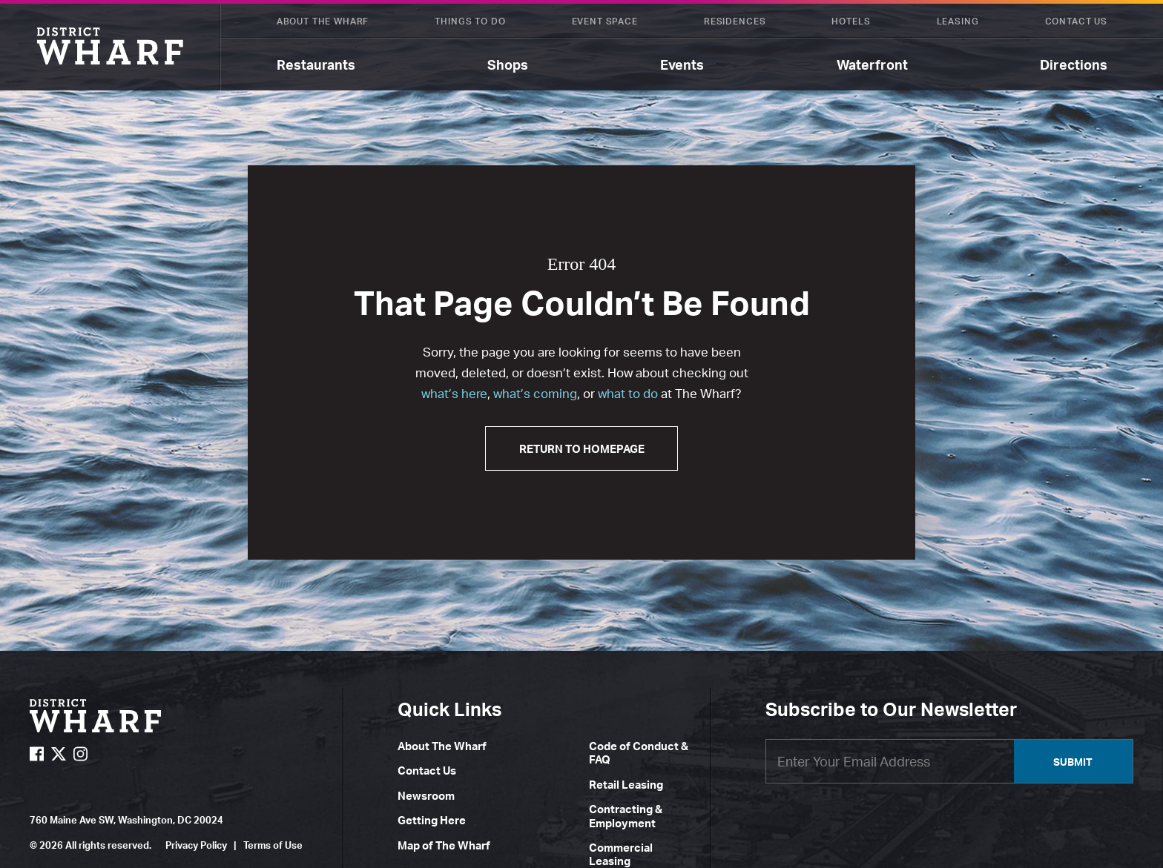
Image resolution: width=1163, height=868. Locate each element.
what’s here (454, 393)
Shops (507, 64)
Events (682, 64)
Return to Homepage (582, 449)
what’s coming (535, 393)
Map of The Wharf (444, 845)
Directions (1073, 64)
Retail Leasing (626, 785)
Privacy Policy (196, 845)
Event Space (605, 21)
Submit (1073, 761)
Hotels (850, 21)
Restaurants (316, 64)
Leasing (958, 21)
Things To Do (470, 21)
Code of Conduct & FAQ (638, 752)
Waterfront (872, 64)
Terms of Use (273, 845)
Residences (734, 21)
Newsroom (426, 796)
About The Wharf (323, 21)
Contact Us (1076, 21)
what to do (628, 393)
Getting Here (432, 820)
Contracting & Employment (625, 815)
